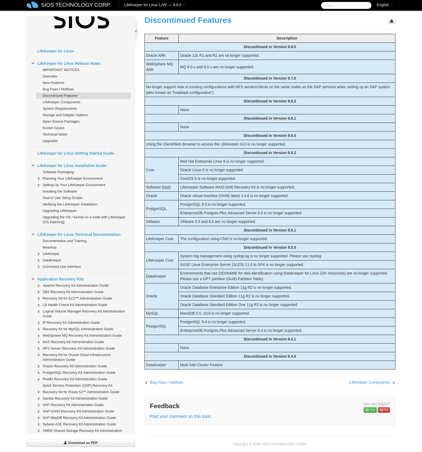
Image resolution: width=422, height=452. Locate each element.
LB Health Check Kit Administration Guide (71, 305)
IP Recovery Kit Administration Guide (68, 322)
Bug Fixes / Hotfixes (58, 89)
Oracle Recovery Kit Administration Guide (71, 366)
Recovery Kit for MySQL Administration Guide (74, 329)
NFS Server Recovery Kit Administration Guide (75, 348)
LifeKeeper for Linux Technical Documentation (75, 234)
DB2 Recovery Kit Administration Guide (69, 292)
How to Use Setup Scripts (62, 198)
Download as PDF (81, 443)
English (385, 5)
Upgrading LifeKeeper (59, 211)
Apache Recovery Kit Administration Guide (72, 285)
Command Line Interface (58, 267)
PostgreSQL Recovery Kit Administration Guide (75, 372)
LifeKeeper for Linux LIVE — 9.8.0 (154, 5)
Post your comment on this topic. (181, 416)
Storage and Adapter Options (65, 115)
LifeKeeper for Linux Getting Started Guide (75, 153)
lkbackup (49, 247)
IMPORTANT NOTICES (61, 70)
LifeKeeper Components (61, 102)
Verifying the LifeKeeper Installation (70, 204)
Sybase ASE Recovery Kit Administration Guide (76, 424)
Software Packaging (58, 172)
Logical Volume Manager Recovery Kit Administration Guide (80, 313)
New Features (53, 83)
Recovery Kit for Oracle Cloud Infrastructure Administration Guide (73, 357)
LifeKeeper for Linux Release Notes (66, 63)
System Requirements (60, 108)
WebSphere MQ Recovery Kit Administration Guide (79, 335)
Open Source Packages (61, 121)
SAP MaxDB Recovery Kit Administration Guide (76, 418)
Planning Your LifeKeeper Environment (69, 178)
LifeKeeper (47, 254)
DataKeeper (48, 260)
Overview (50, 76)
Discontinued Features (60, 96)
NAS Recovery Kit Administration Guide (70, 342)
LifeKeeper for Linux (55, 51)
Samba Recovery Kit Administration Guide (72, 398)
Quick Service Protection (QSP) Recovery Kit (77, 385)
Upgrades (50, 141)
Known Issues (53, 128)
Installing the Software (60, 191)
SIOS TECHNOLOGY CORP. (76, 5)
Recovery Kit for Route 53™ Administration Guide (77, 392)
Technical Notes (55, 134)
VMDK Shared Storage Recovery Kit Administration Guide (79, 432)
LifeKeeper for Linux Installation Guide (68, 165)
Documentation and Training (64, 241)
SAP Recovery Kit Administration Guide (70, 405)
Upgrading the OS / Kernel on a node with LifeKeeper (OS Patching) (84, 219)
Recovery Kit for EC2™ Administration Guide (74, 298)
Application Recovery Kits (57, 279)
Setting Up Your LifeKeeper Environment (70, 185)
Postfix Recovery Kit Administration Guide (71, 379)
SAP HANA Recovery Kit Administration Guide (75, 411)
